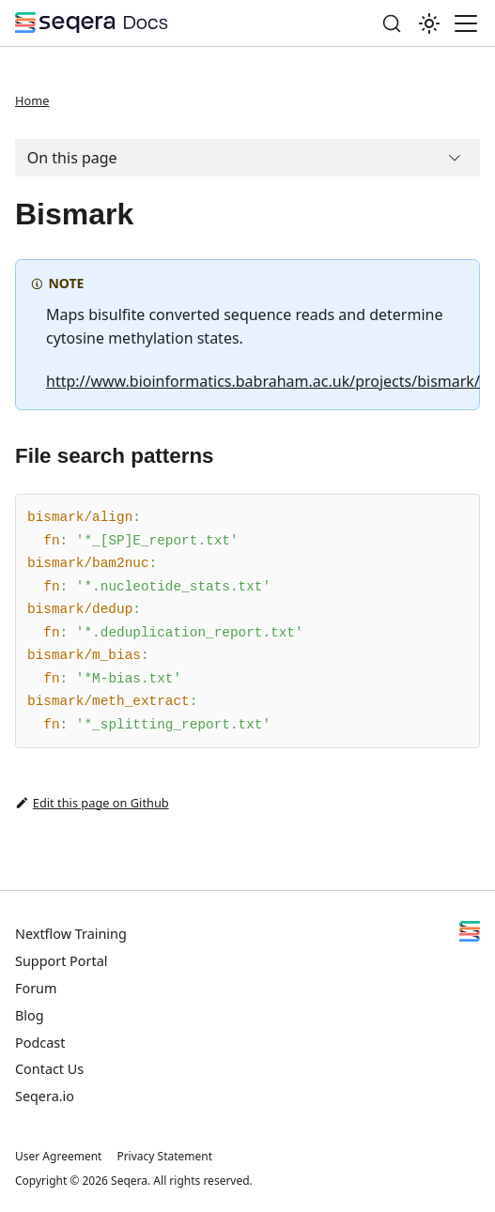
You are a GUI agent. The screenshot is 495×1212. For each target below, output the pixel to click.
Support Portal (61, 961)
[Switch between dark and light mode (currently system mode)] (429, 23)
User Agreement (58, 1156)
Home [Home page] (32, 100)
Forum (35, 988)
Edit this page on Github (92, 802)
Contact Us (49, 1069)
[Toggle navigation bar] (466, 23)
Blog (29, 1015)
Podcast (40, 1042)
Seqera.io (44, 1096)
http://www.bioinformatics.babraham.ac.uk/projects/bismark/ (263, 381)
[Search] (392, 23)
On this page (72, 157)
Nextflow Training (71, 934)
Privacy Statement (164, 1156)
